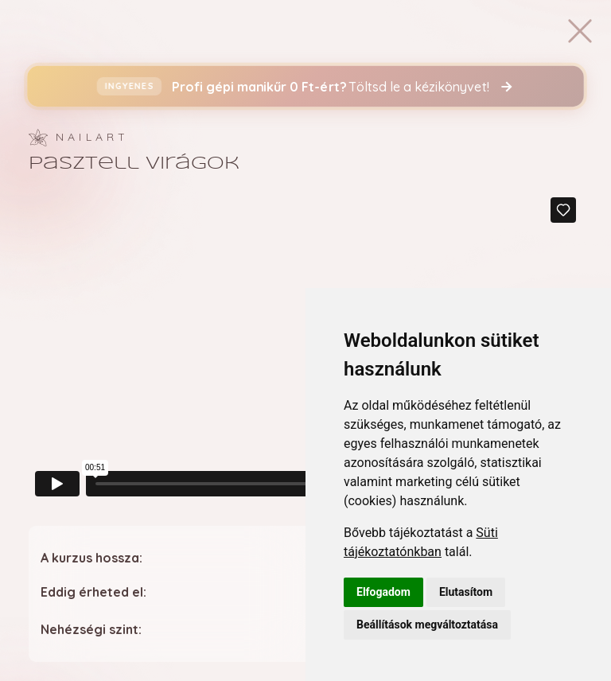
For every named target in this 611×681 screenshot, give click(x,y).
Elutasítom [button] (465, 592)
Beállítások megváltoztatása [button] (427, 624)
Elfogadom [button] (383, 592)
